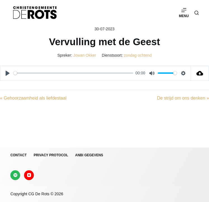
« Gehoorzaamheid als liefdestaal (33, 98)
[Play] (7, 73)
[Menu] (184, 13)
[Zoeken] (196, 13)
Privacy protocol (51, 155)
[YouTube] (29, 175)
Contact (18, 155)
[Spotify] (15, 175)
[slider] (73, 73)
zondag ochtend (138, 55)
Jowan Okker (84, 55)
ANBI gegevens (89, 155)
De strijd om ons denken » (183, 98)
